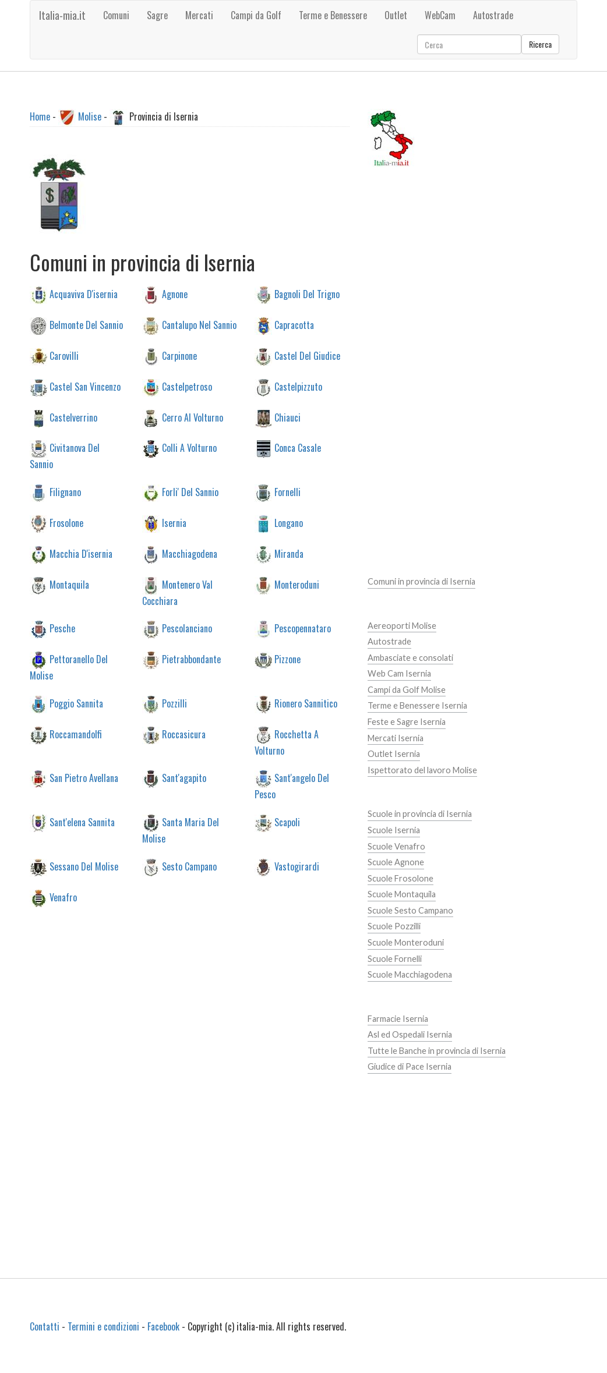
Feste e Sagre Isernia (407, 722)
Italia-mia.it (62, 15)
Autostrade (389, 641)
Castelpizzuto (298, 386)
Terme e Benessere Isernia (417, 705)
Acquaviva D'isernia (84, 294)
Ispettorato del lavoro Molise (422, 770)
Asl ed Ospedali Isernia (410, 1034)
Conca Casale (297, 448)
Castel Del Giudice (307, 355)
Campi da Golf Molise (407, 690)
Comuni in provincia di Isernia (421, 581)
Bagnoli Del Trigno (307, 294)
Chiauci (287, 417)
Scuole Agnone (396, 862)
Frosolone (66, 523)
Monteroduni (296, 584)
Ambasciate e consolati (410, 658)
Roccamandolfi (76, 734)
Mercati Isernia (396, 738)
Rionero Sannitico (305, 703)
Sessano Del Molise (84, 866)
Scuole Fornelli (395, 959)
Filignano (65, 492)
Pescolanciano (187, 628)
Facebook (163, 1326)
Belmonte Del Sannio (86, 325)
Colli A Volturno (189, 448)
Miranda (289, 553)
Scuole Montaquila (402, 894)
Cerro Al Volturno (192, 417)
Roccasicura (184, 734)
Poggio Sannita (76, 703)
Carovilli (64, 355)
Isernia (174, 523)
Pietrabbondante (191, 659)
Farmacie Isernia (398, 1019)
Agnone (175, 294)
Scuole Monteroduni (406, 942)
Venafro (63, 897)
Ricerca (540, 44)
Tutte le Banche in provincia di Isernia (437, 1051)
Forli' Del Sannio (190, 492)
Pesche (62, 628)
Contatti (44, 1326)
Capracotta (294, 325)
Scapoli (287, 822)
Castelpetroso (187, 386)
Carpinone (179, 355)
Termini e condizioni (103, 1326)
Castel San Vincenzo (85, 386)
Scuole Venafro (396, 846)
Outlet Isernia (394, 754)
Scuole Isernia (394, 830)
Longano (288, 523)
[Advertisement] (225, 1028)
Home (40, 116)
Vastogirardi (296, 866)
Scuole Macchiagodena (410, 974)
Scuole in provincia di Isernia (420, 814)
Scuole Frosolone (400, 878)
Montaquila (69, 584)
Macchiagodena (189, 553)
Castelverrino (73, 417)
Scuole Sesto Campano (410, 910)
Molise (89, 116)
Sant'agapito (184, 778)
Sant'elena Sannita (82, 822)
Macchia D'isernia (81, 553)
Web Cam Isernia (399, 673)
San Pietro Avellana (84, 778)
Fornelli (287, 492)
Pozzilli (174, 703)
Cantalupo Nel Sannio (199, 325)
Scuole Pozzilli (394, 926)
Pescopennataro (302, 628)
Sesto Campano (189, 866)
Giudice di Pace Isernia (409, 1066)
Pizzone (287, 659)
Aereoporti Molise (402, 626)
